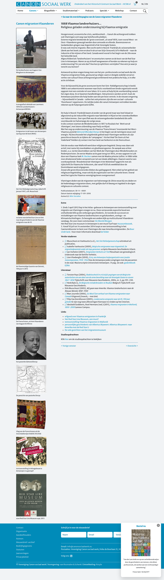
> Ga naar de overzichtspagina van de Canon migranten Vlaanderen (91, 17)
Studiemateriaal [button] (70, 10)
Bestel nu (141, 526)
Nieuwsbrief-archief (25, 542)
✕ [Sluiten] (158, 525)
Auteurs (19, 538)
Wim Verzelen (75, 196)
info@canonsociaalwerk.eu (79, 546)
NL (142, 4)
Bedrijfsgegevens (24, 546)
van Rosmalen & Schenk (70, 564)
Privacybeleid (22, 557)
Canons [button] (33, 10)
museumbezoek (124, 224)
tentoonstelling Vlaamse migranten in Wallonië (86, 322)
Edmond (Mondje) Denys (88, 132)
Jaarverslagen (22, 553)
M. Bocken (86, 156)
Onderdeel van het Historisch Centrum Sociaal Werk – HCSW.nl (102, 4)
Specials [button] (104, 10)
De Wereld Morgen (103, 221)
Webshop (119, 10)
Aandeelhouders (23, 535)
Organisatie (21, 531)
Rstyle (99, 564)
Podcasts (89, 10)
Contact (133, 10)
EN (146, 4)
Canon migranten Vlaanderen (35, 23)
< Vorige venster (68, 346)
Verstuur (120, 535)
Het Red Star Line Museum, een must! (82, 319)
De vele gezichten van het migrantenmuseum (85, 330)
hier (66, 339)
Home (20, 10)
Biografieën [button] (49, 10)
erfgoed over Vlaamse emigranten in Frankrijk (85, 316)
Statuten (20, 549)
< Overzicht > (132, 346)
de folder (105, 232)
